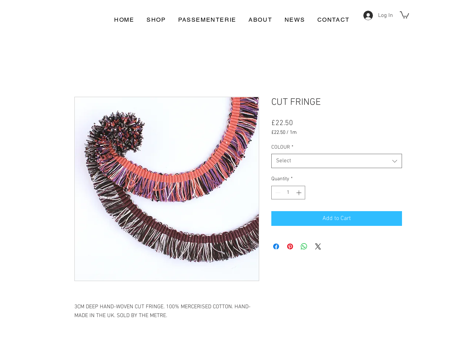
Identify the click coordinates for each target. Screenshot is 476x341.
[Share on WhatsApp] (304, 246)
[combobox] (336, 161)
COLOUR (282, 147)
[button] (404, 14)
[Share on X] (318, 246)
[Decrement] (277, 192)
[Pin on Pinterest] (290, 246)
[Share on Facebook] (276, 246)
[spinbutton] (288, 192)
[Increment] (299, 192)
